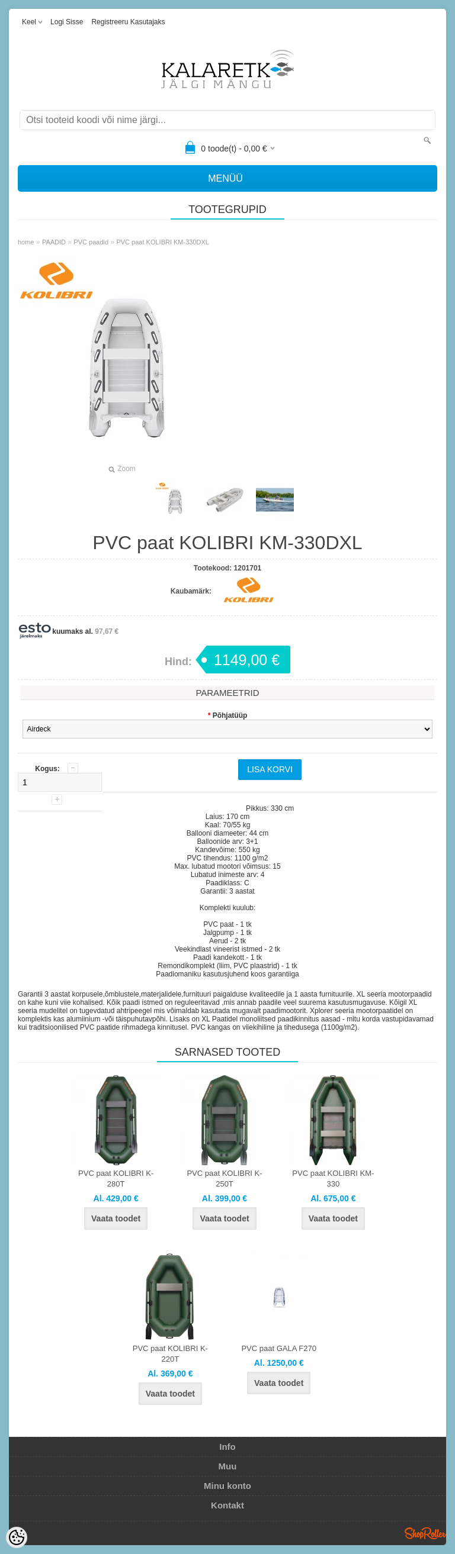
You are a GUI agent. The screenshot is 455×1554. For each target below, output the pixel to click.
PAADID (54, 242)
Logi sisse (66, 22)
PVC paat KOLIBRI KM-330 (333, 1178)
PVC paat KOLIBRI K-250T (224, 1178)
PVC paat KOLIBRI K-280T (115, 1178)
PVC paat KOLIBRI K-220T (170, 1353)
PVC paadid (90, 242)
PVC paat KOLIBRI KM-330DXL (162, 242)
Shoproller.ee (425, 1533)
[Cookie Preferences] (16, 1537)
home (26, 242)
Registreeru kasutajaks (128, 22)
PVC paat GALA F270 (278, 1348)
